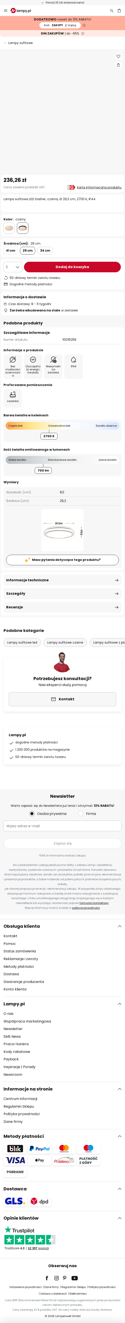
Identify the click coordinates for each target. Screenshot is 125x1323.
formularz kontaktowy (94, 903)
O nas (8, 1013)
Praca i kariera (16, 1044)
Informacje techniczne (27, 580)
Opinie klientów (21, 1218)
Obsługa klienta (22, 926)
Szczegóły (15, 593)
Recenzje (14, 607)
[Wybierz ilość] (13, 267)
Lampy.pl (14, 1004)
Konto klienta (15, 989)
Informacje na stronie (28, 1089)
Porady (29, 1066)
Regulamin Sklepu (19, 1106)
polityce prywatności (86, 908)
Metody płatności (19, 966)
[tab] (62, 958)
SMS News (12, 1036)
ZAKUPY (60, 25)
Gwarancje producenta (24, 981)
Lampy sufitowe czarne (65, 642)
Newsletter (13, 1028)
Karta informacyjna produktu (99, 187)
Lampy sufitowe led (22, 642)
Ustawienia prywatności (25, 1287)
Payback (11, 1059)
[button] (118, 56)
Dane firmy (13, 1121)
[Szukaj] (111, 10)
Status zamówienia (20, 951)
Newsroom (13, 1074)
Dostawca (15, 1189)
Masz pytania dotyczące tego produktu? (66, 560)
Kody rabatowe (17, 1051)
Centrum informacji (20, 1098)
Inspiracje (12, 1066)
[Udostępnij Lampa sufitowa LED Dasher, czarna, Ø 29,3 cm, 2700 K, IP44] (118, 64)
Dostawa (11, 974)
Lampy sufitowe (20, 43)
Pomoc (10, 943)
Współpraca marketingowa (27, 1021)
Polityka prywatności (22, 1113)
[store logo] (23, 10)
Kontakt (10, 936)
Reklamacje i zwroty (21, 958)
